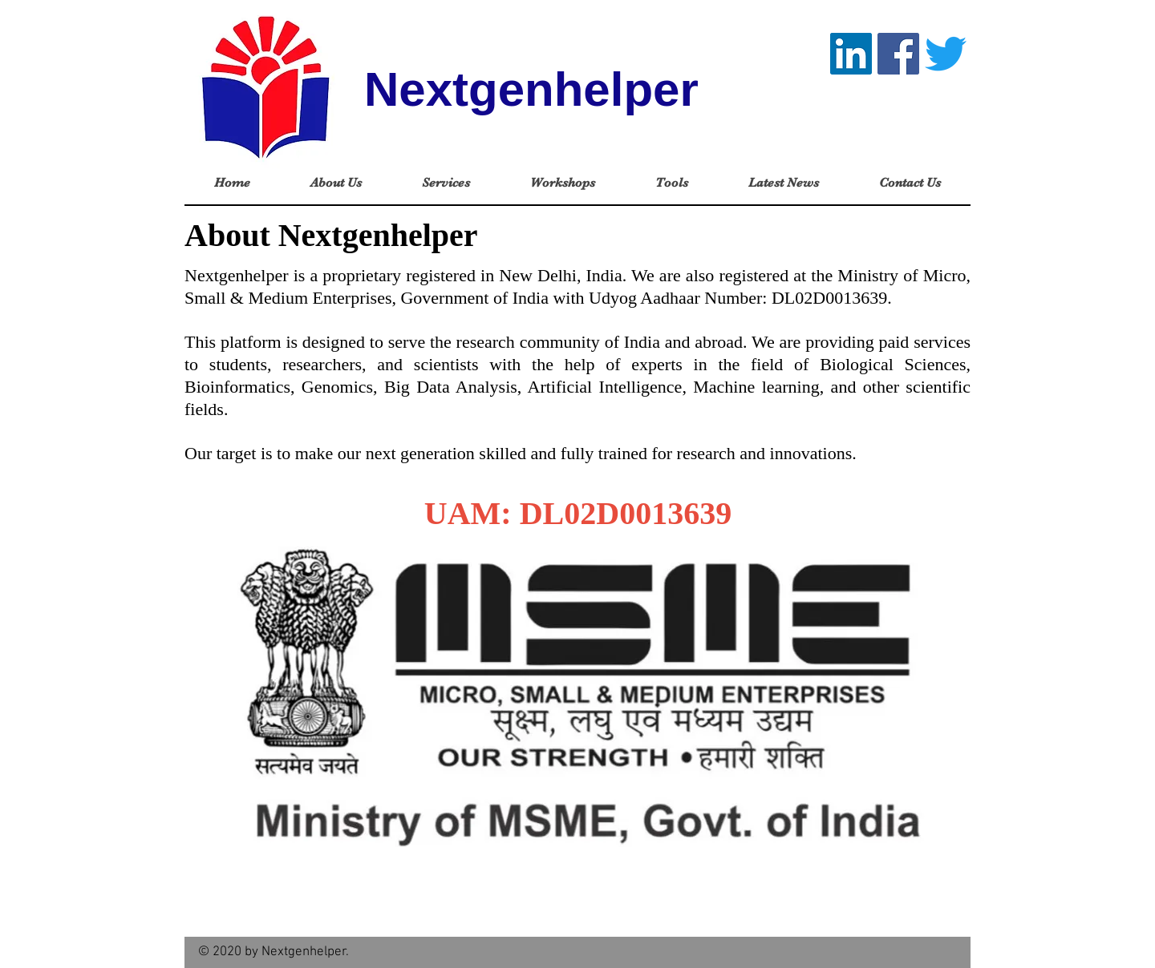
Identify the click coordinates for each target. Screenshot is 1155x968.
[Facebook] (898, 54)
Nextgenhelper (531, 89)
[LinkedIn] (851, 54)
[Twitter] (946, 54)
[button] (335, 182)
